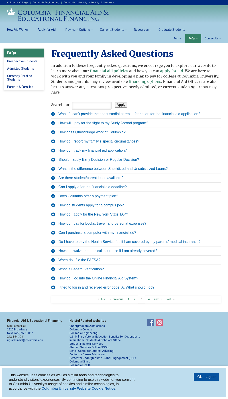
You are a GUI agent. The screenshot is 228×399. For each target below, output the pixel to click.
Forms (178, 38)
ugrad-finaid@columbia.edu (25, 340)
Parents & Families (20, 87)
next (156, 299)
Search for (60, 104)
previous (118, 299)
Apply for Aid (47, 29)
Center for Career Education (87, 354)
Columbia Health (80, 365)
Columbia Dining (79, 361)
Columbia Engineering (46, 2)
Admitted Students (20, 68)
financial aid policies (109, 71)
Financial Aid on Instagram (159, 323)
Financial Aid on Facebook (150, 323)
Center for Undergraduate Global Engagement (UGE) (102, 358)
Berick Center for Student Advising (91, 350)
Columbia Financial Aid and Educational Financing (58, 14)
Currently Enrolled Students (19, 77)
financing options (145, 81)
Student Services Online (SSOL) (89, 347)
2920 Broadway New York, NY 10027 (20, 331)
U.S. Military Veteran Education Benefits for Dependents (104, 336)
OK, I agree (206, 377)
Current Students (112, 29)
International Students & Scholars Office (95, 340)
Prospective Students (22, 61)
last (169, 299)
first (103, 299)
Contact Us (212, 38)
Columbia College (17, 2)
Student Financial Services (86, 343)
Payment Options (77, 29)
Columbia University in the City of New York (89, 2)
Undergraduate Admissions (87, 326)
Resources (141, 29)
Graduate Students (172, 29)
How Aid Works (17, 29)
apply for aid (171, 71)
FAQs (192, 38)
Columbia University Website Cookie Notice (78, 388)
